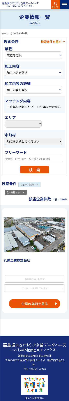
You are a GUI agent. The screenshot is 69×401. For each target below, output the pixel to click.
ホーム (5, 33)
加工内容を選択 (17, 72)
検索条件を (51, 41)
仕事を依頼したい (20, 107)
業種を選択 (14, 55)
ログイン (55, 6)
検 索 (34, 169)
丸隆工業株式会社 (17, 260)
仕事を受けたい (49, 107)
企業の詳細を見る (34, 303)
